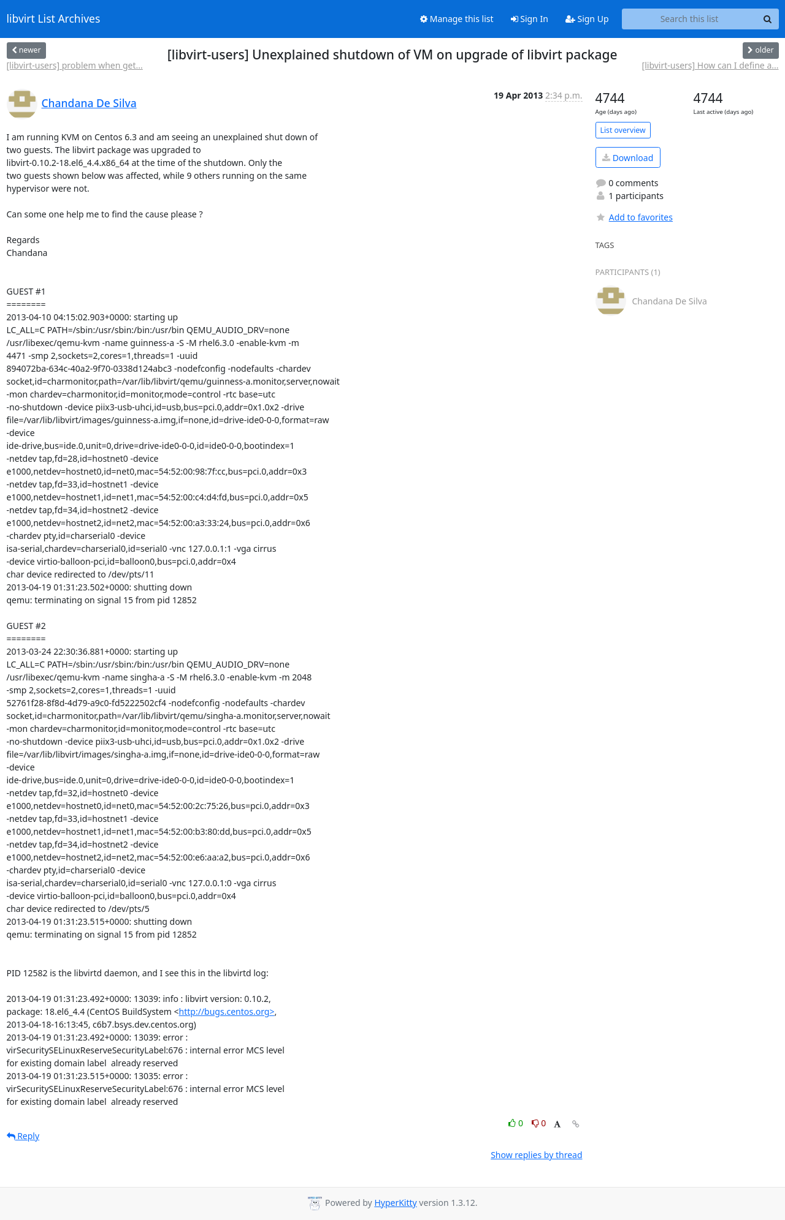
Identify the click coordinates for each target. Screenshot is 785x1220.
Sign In (529, 18)
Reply (23, 1136)
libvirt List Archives (54, 19)
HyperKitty (395, 1202)
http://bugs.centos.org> (227, 1011)
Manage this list (457, 18)
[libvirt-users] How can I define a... (710, 65)
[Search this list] (689, 19)
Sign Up (587, 18)
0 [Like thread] (516, 1123)
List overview (623, 130)
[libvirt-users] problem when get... (75, 65)
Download (627, 158)
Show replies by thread (536, 1155)
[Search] (768, 19)
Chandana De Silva (89, 103)
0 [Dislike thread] (539, 1123)
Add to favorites (634, 217)
